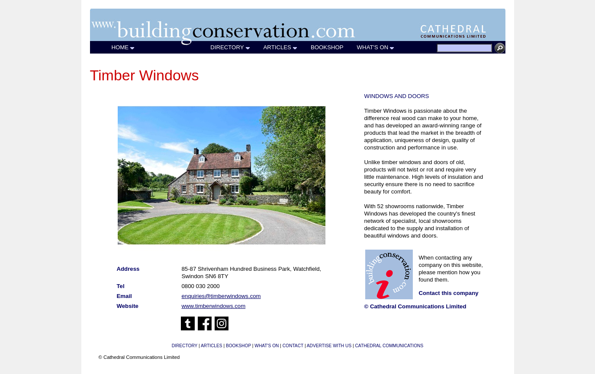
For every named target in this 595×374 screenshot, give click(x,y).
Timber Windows (144, 75)
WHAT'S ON (376, 47)
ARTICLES (281, 47)
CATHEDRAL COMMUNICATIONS (389, 345)
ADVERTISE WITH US (329, 345)
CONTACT (293, 345)
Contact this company (449, 293)
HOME (123, 47)
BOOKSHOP (327, 47)
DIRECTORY (230, 47)
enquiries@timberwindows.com (221, 296)
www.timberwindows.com (214, 306)
